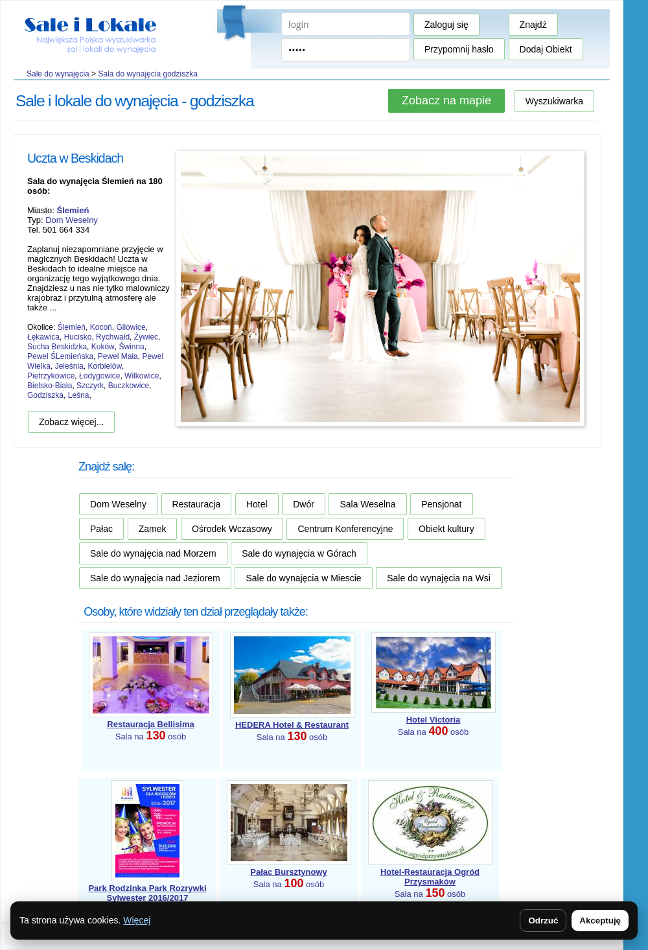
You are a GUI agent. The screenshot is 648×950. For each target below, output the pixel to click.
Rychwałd (113, 337)
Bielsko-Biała (49, 385)
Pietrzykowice (51, 375)
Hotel (257, 504)
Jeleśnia (69, 366)
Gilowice (130, 327)
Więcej (136, 920)
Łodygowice (99, 375)
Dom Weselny (71, 220)
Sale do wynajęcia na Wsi (439, 578)
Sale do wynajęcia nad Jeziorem (155, 578)
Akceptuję (600, 920)
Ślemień (72, 327)
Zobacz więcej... (71, 422)
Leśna (78, 395)
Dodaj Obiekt (546, 49)
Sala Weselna (367, 504)
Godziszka (45, 395)
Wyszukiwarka (554, 101)
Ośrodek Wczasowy (232, 529)
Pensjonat (441, 504)
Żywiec (146, 337)
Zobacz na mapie (446, 100)
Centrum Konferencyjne (345, 529)
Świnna (131, 346)
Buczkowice (128, 385)
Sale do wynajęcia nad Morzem (153, 553)
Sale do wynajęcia (58, 73)
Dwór (303, 504)
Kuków (103, 346)
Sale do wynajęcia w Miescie (303, 578)
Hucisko (78, 337)
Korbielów (104, 366)
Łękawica (43, 337)
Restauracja (196, 504)
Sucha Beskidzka (57, 346)
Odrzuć (543, 920)
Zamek (153, 529)
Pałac (101, 529)
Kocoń (101, 327)
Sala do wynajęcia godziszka (147, 73)
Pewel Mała (118, 356)
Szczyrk (90, 385)
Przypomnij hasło (459, 49)
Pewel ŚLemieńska (60, 356)
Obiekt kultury (446, 529)
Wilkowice (141, 375)
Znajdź (533, 24)
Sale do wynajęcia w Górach (299, 553)
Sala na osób (147, 899)
